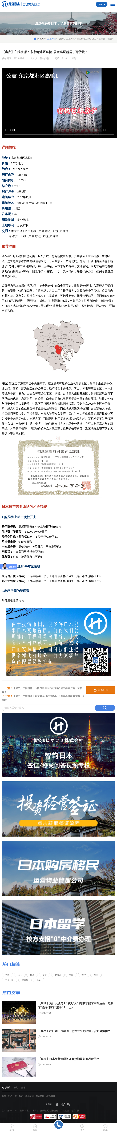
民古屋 (25, 980)
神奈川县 (9, 980)
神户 (84, 975)
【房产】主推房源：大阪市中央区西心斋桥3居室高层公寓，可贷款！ (42, 690)
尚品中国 (75, 1110)
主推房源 (51, 38)
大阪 (7, 975)
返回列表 (101, 690)
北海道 (58, 975)
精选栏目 (40, 1096)
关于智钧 (19, 1096)
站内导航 (6, 1087)
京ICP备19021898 (10, 1110)
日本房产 (41, 38)
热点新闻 (29, 1096)
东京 (44, 975)
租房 (10, 1096)
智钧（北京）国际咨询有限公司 (34, 1110)
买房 (4, 1096)
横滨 (32, 975)
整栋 (23, 1087)
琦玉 (20, 975)
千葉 (38, 980)
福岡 (96, 975)
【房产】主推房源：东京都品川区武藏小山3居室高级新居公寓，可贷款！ (43, 697)
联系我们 (50, 1096)
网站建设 (64, 1110)
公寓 (16, 1087)
